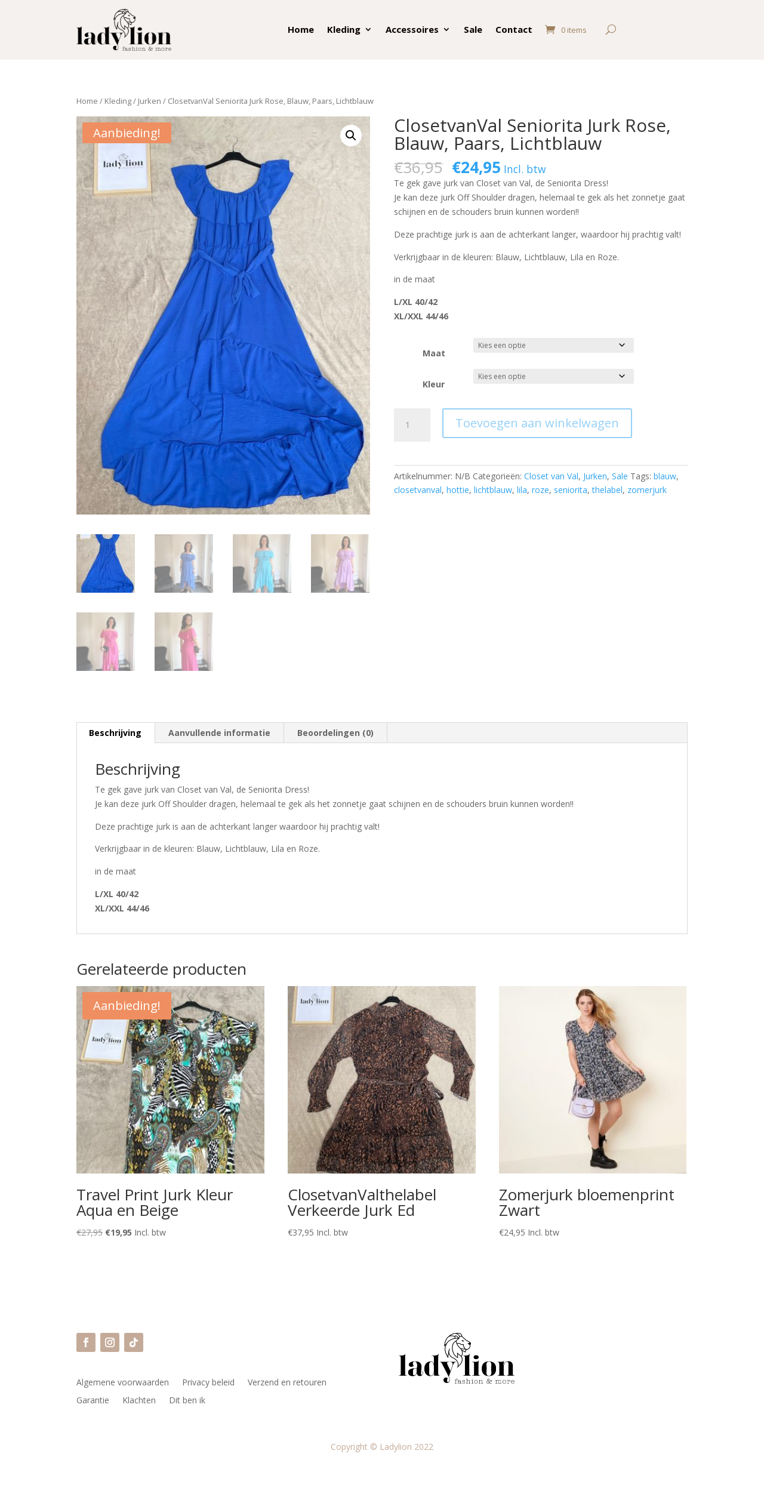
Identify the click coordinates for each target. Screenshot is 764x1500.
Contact (513, 29)
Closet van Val (551, 476)
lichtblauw (493, 489)
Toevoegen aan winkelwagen (537, 423)
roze (540, 489)
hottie (457, 489)
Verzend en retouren (287, 1383)
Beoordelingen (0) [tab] (335, 732)
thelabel (607, 489)
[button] (351, 135)
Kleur (434, 384)
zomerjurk (647, 489)
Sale (473, 29)
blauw (665, 476)
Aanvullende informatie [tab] (219, 732)
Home (301, 29)
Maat (434, 353)
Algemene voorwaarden (122, 1383)
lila (522, 489)
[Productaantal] (412, 425)
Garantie (92, 1401)
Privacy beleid (208, 1383)
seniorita (570, 489)
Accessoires (412, 29)
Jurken (149, 101)
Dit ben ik (187, 1401)
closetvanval (418, 489)
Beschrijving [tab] (115, 732)
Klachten (139, 1401)
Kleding (344, 29)
